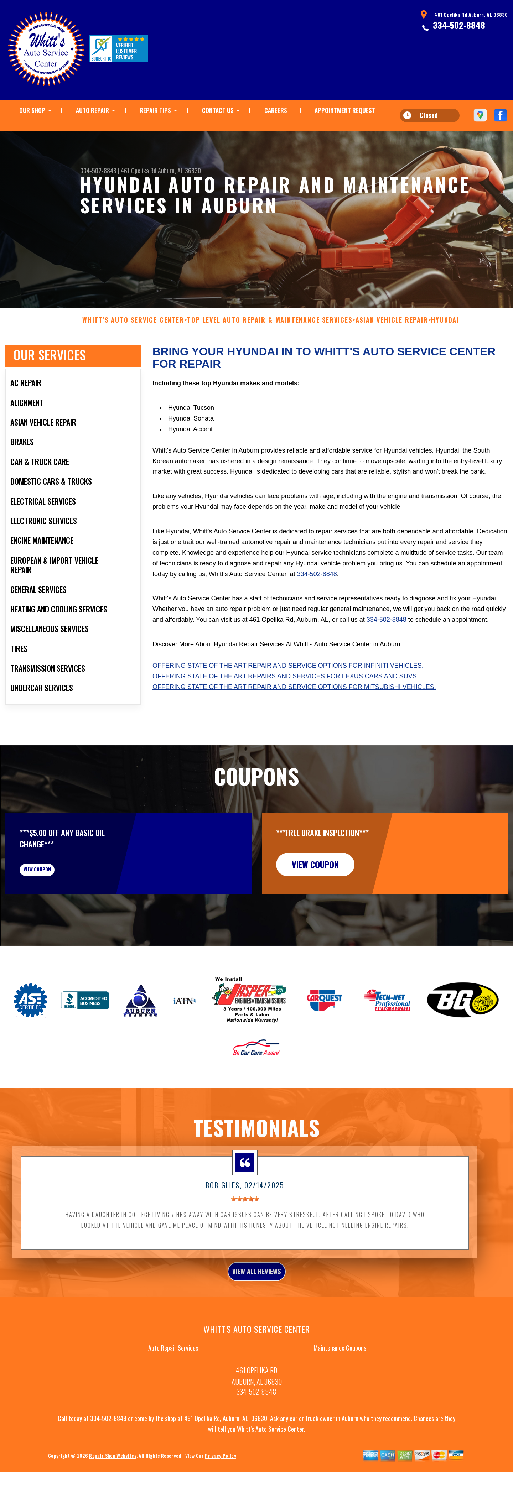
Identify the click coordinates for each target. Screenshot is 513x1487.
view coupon (58, 910)
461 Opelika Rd (138, 170)
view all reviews (257, 1319)
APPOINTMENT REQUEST (345, 110)
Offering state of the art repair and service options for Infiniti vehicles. (288, 700)
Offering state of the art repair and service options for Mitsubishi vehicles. (294, 721)
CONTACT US (218, 110)
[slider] (245, 1245)
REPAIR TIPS (155, 110)
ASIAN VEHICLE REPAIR (392, 355)
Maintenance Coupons (340, 1398)
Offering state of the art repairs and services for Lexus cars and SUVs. (285, 710)
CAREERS (275, 110)
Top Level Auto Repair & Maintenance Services (269, 355)
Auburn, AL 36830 (179, 170)
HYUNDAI (445, 355)
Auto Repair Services (173, 1398)
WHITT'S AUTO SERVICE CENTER (133, 355)
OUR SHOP (32, 110)
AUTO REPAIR (92, 110)
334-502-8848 (459, 25)
